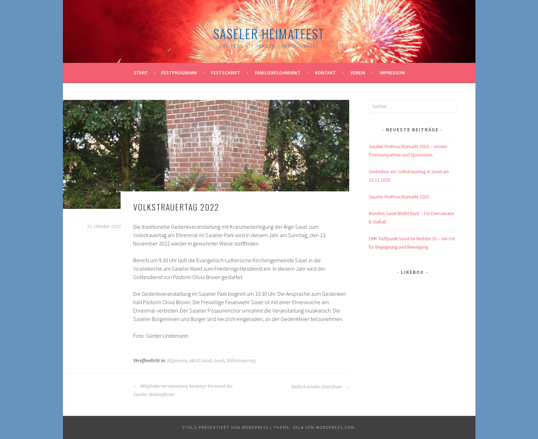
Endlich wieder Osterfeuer (320, 387)
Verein (357, 72)
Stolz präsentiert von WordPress (225, 427)
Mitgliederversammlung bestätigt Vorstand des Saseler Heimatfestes (183, 390)
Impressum (392, 72)
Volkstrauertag (241, 360)
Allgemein (177, 360)
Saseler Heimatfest (269, 33)
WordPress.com (335, 427)
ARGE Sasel (200, 360)
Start (141, 72)
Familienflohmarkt (278, 72)
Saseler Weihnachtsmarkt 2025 (399, 196)
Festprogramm (179, 72)
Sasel (219, 360)
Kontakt (325, 72)
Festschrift (226, 72)
